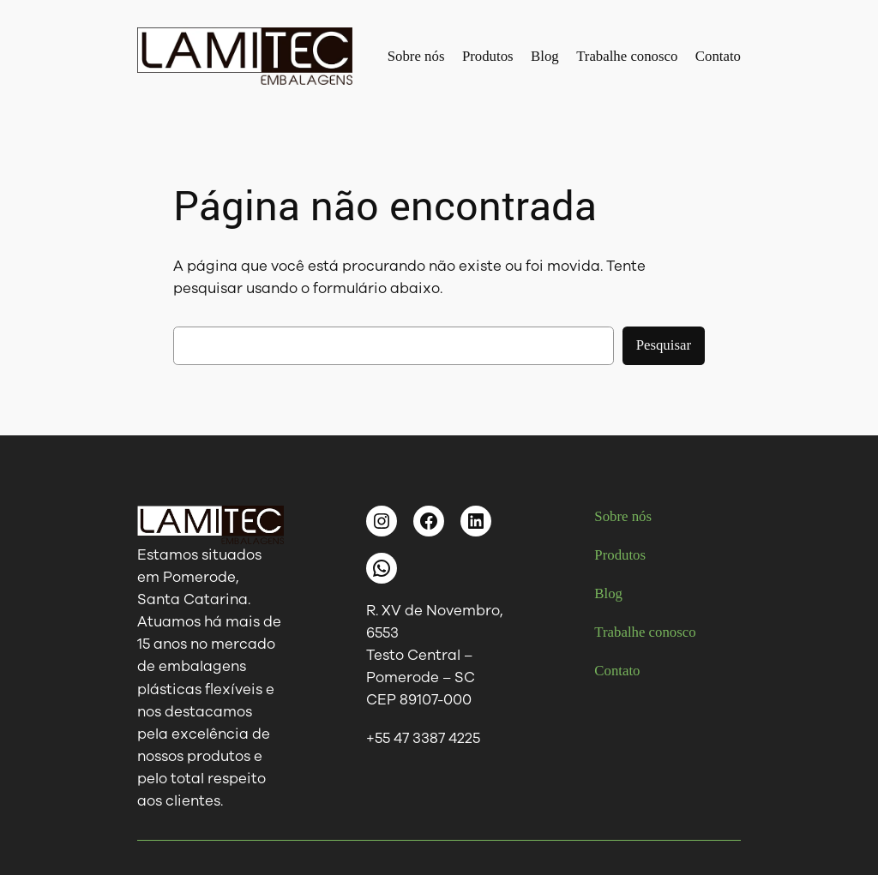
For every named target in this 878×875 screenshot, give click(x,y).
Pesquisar (663, 345)
